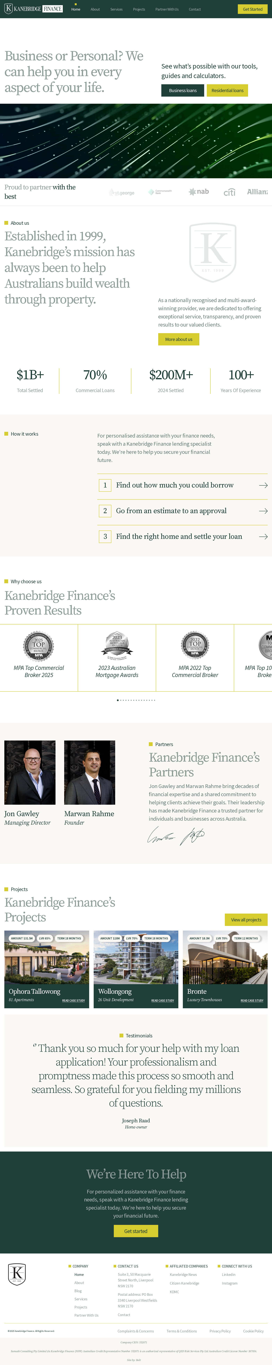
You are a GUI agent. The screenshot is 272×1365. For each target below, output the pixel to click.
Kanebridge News (183, 1274)
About (95, 9)
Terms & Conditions (182, 1331)
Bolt (138, 1360)
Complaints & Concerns (136, 1331)
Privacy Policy (220, 1331)
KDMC (174, 1291)
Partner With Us (166, 9)
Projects (139, 9)
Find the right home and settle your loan (170, 536)
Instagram (230, 1283)
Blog (78, 1290)
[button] (118, 700)
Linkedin (228, 1274)
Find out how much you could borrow (166, 485)
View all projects (246, 920)
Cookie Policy (253, 1331)
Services (116, 9)
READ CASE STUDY (73, 1000)
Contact (195, 9)
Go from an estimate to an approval (163, 511)
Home (75, 9)
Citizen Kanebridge (184, 1283)
